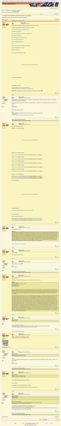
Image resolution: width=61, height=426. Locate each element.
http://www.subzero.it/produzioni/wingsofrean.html (20, 29)
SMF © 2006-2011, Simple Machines (34, 423)
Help (16, 15)
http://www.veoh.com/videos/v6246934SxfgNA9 (20, 176)
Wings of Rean (25, 17)
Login (26, 15)
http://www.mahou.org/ (15, 49)
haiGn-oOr (4, 316)
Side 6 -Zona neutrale (13, 17)
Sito (4, 15)
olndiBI (3, 96)
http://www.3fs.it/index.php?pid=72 (18, 254)
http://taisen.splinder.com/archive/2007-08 (19, 243)
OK (59, 1)
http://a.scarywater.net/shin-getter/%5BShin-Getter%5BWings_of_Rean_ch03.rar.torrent (27, 220)
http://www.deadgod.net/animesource (18, 47)
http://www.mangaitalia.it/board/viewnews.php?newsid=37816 (22, 210)
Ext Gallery (23, 15)
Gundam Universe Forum (5, 17)
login (17, 10)
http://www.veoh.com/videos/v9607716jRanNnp (20, 154)
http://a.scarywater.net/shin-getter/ (17, 216)
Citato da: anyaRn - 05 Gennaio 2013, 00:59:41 (18, 119)
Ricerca (19, 15)
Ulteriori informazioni (53, 1)
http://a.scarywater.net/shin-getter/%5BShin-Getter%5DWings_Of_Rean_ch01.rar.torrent (27, 218)
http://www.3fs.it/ (14, 383)
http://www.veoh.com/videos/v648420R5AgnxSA (20, 177)
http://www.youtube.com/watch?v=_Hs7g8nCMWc (29, 194)
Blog (9, 15)
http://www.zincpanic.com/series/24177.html (19, 37)
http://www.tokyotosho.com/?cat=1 (18, 39)
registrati (20, 10)
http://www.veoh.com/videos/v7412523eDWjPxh (30, 64)
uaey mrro (4, 22)
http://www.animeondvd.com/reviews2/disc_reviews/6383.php (22, 88)
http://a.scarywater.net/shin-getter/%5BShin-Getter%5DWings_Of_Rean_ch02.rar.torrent (27, 219)
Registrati (29, 15)
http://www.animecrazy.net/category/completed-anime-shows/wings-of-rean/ (25, 387)
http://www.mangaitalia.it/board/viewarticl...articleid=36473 (22, 33)
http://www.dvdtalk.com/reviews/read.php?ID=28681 (21, 87)
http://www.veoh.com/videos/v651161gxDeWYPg (20, 178)
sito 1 (13, 43)
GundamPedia (13, 15)
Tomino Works (20, 17)
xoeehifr (3, 333)
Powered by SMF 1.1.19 (25, 423)
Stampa (57, 19)
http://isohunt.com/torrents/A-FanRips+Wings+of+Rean (21, 45)
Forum (7, 15)
